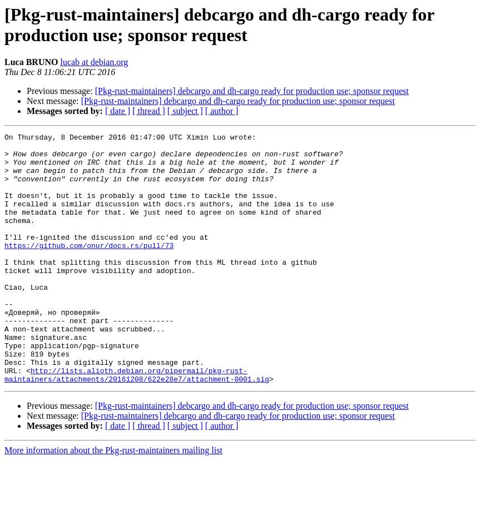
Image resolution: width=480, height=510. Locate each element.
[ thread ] (148, 111)
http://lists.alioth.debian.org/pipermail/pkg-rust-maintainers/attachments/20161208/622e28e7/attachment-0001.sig (136, 424)
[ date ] (117, 111)
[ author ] (222, 111)
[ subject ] (185, 111)
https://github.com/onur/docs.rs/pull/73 (89, 269)
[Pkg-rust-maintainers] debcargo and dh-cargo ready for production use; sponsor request (252, 91)
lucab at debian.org (94, 62)
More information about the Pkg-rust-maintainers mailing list (113, 500)
